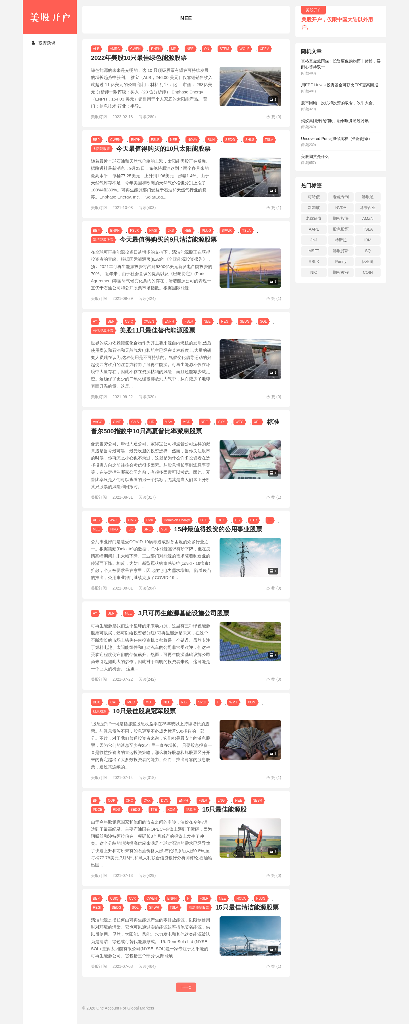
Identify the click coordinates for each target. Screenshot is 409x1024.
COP (111, 808)
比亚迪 (368, 261)
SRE (147, 536)
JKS (171, 231)
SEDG (230, 140)
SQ (368, 250)
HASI (153, 231)
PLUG (206, 231)
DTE (203, 527)
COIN (368, 272)
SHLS (249, 140)
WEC (239, 429)
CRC (129, 808)
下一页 (186, 994)
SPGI (202, 710)
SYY (221, 429)
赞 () (273, 116)
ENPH (155, 49)
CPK (149, 527)
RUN (211, 140)
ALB (96, 49)
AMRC (115, 49)
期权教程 (341, 272)
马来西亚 (368, 207)
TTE (154, 817)
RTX (184, 710)
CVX (147, 808)
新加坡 (314, 207)
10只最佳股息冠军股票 (144, 718)
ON (206, 49)
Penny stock (341, 262)
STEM (224, 49)
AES (96, 527)
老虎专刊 (341, 197)
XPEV (264, 49)
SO (130, 536)
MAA (168, 429)
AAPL (314, 229)
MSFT (313, 250)
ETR (253, 527)
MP (173, 49)
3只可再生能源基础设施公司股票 (183, 620)
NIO (314, 272)
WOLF (244, 49)
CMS (135, 429)
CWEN (135, 49)
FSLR (155, 140)
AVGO (98, 429)
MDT (149, 710)
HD (151, 429)
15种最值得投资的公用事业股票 (218, 536)
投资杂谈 (43, 42)
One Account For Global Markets (125, 1015)
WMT (233, 710)
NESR (257, 808)
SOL (263, 329)
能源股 (191, 817)
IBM (368, 240)
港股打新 (341, 250)
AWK (114, 527)
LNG (221, 808)
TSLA (269, 140)
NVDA (341, 207)
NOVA (192, 140)
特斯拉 (341, 240)
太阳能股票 (101, 149)
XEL (257, 429)
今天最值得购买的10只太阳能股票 (163, 148)
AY (95, 329)
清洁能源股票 (103, 240)
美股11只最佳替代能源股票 (157, 337)
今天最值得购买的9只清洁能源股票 (168, 239)
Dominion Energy (177, 527)
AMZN (367, 218)
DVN (164, 808)
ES (237, 527)
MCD (186, 429)
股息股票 (100, 719)
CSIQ (129, 329)
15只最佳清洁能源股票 (246, 914)
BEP (96, 140)
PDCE (97, 817)
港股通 (368, 197)
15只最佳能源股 (224, 816)
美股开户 (50, 17)
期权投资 (341, 218)
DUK (221, 527)
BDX (96, 710)
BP (95, 808)
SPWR (227, 231)
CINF (117, 429)
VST (164, 536)
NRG (114, 536)
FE (270, 527)
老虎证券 (314, 218)
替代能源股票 (103, 338)
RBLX (314, 261)
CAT (113, 710)
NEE (190, 49)
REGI (225, 329)
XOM (251, 710)
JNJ (313, 240)
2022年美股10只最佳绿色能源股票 (139, 57)
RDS (116, 817)
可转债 (314, 197)
